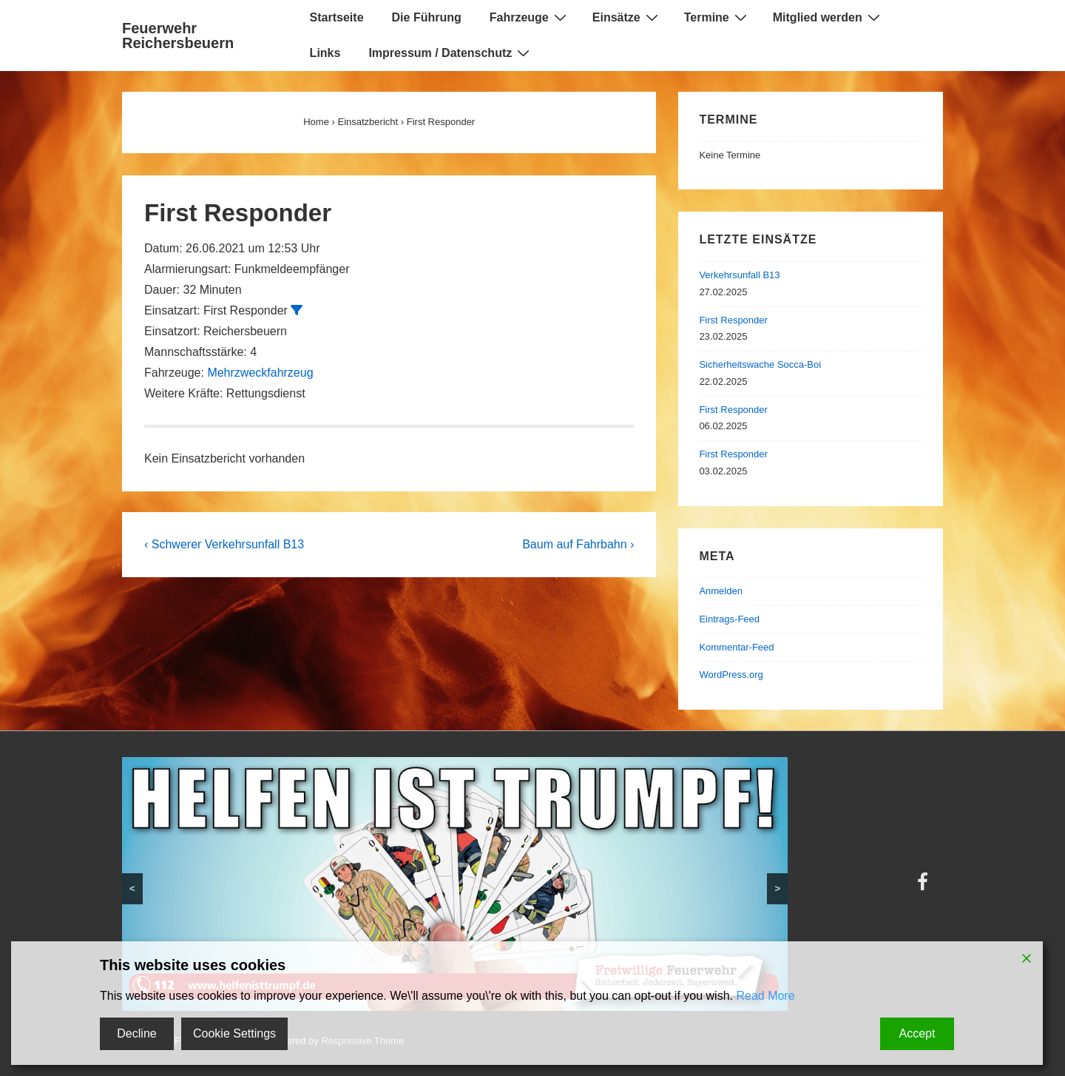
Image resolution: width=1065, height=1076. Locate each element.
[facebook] (924, 886)
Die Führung (427, 17)
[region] (455, 884)
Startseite (337, 17)
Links (325, 53)
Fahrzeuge (530, 17)
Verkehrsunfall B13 (739, 274)
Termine (717, 17)
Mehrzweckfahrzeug (260, 372)
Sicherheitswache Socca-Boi (760, 364)
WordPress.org (731, 674)
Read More (765, 995)
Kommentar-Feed (736, 647)
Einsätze (627, 17)
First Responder (733, 320)
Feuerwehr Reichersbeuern (178, 35)
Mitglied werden (828, 17)
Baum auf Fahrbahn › (578, 544)
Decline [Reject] (136, 1033)
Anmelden (721, 590)
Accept (917, 1033)
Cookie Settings (234, 1033)
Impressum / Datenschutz (450, 52)
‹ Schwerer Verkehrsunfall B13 (224, 544)
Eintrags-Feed (729, 619)
